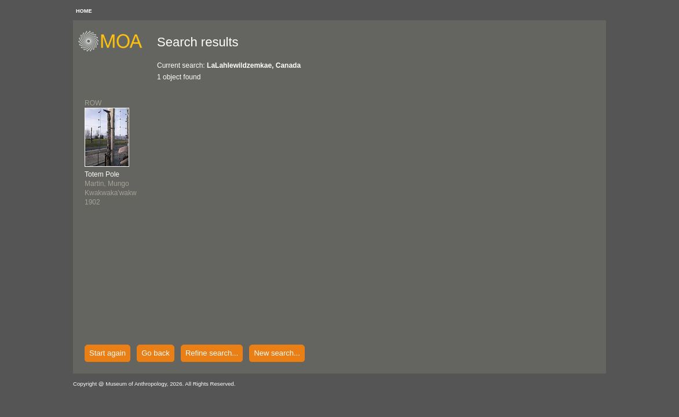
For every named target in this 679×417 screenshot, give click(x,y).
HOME (84, 11)
